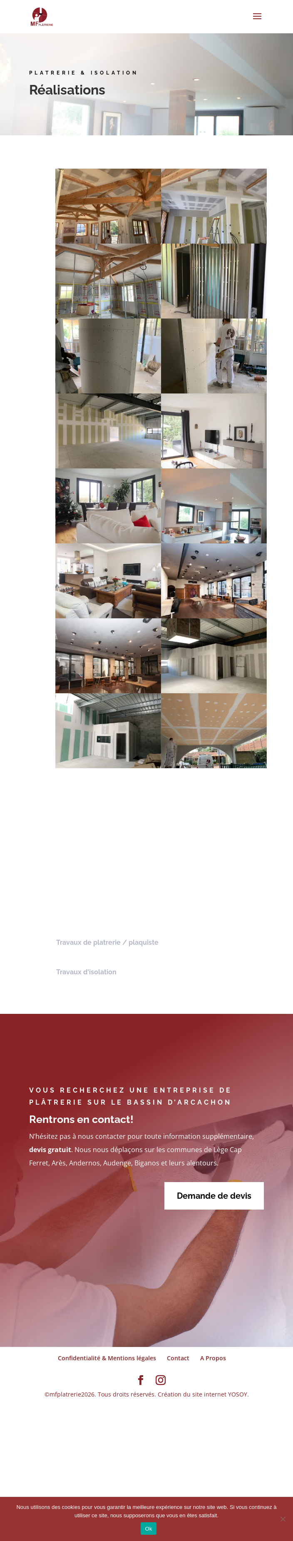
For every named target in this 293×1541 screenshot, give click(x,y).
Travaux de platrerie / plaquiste (107, 946)
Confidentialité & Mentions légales (107, 1361)
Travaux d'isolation (86, 976)
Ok (148, 1529)
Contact (178, 1361)
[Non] (282, 1519)
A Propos (213, 1361)
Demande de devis (214, 1199)
